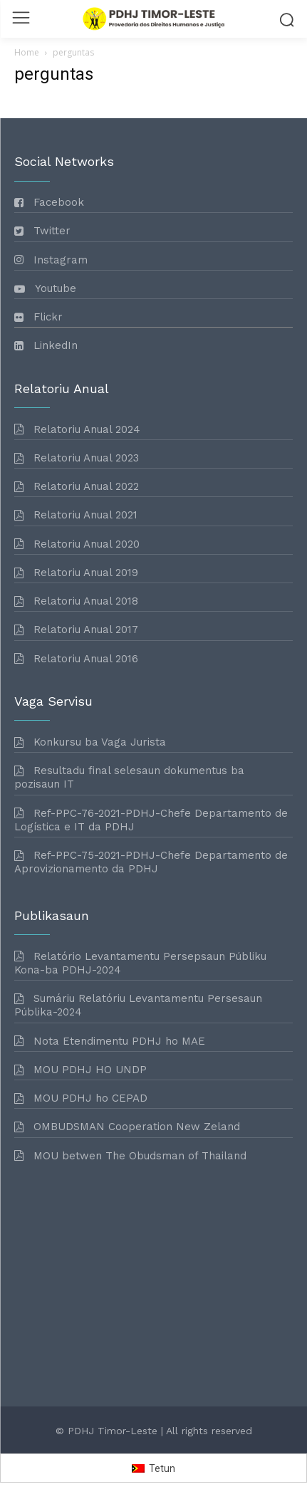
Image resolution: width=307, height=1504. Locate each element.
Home (26, 52)
